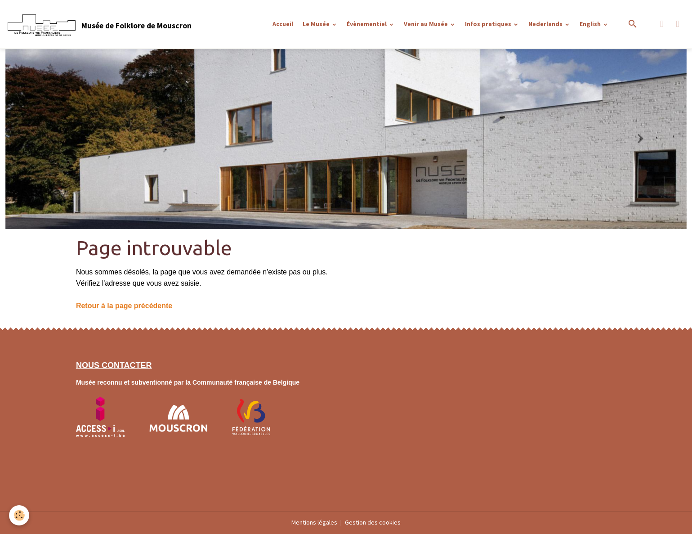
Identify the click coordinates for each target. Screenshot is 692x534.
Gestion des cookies (373, 522)
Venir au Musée (426, 24)
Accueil (282, 24)
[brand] (99, 24)
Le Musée (317, 24)
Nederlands (546, 24)
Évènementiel (367, 24)
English (591, 24)
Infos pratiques (489, 24)
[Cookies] (19, 515)
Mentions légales (314, 522)
